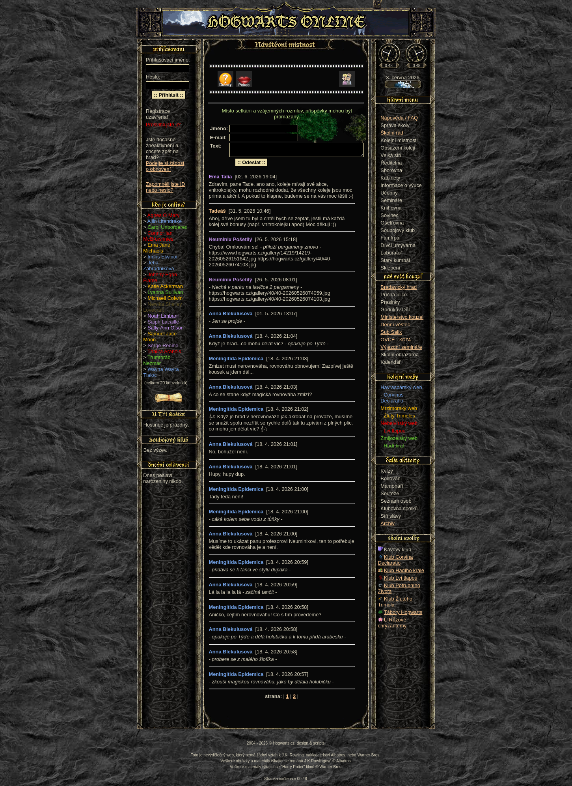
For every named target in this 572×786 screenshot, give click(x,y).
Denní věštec (395, 325)
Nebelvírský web (398, 423)
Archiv (387, 523)
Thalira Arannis (164, 351)
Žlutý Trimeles (399, 416)
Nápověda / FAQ (399, 118)
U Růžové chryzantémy (392, 623)
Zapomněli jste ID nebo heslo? (165, 187)
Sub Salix (391, 332)
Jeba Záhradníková (158, 265)
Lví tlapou (395, 431)
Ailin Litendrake (164, 221)
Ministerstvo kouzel (401, 317)
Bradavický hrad (398, 287)
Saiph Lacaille (163, 322)
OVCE (387, 339)
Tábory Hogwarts (403, 612)
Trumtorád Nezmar (156, 360)
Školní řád (391, 133)
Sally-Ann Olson (165, 328)
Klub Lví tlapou (400, 578)
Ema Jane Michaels (156, 248)
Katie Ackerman (165, 286)
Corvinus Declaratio (391, 398)
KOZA (405, 339)
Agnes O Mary (163, 215)
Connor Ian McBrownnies (158, 236)
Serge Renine (162, 345)
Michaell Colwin (165, 298)
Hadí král (394, 446)
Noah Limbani (163, 316)
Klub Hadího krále (404, 570)
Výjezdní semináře (401, 347)
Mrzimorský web (398, 408)
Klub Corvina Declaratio (395, 560)
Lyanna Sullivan (165, 292)
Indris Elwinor (162, 257)
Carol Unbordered (167, 227)
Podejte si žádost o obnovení (165, 166)
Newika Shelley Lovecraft (162, 307)
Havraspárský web (401, 387)
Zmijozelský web (398, 438)
